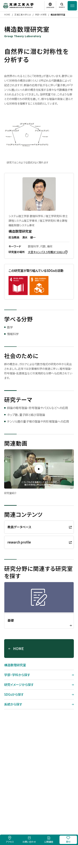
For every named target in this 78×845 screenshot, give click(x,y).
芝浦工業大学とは (22, 14)
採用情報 (16, 810)
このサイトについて (34, 810)
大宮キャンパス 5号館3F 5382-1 (46, 252)
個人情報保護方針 (57, 810)
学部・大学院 (40, 14)
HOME (7, 14)
